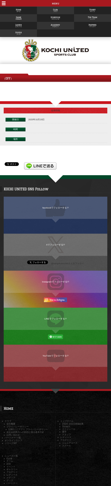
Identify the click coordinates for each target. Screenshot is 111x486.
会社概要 (10, 424)
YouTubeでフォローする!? (56, 355)
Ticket (92, 10)
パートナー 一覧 (13, 437)
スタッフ (66, 434)
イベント (10, 466)
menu (55, 3)
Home (18, 10)
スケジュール (68, 429)
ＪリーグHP (11, 443)
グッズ (9, 480)
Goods (18, 32)
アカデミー (65, 440)
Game (18, 17)
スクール (66, 445)
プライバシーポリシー (17, 426)
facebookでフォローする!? (55, 207)
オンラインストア (13, 440)
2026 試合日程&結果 (72, 424)
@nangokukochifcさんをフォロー (67, 263)
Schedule (55, 17)
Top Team (92, 17)
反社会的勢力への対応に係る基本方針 (25, 432)
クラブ (8, 421)
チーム (9, 461)
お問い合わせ (13, 435)
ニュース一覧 (11, 456)
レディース (65, 437)
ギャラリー (12, 469)
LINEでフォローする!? (56, 318)
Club (55, 10)
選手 (64, 431)
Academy (55, 25)
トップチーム (67, 421)
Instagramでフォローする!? (55, 281)
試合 (8, 464)
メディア (10, 477)
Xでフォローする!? (55, 244)
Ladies (18, 25)
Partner (92, 25)
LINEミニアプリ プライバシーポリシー (28, 429)
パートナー (12, 483)
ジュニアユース (70, 443)
